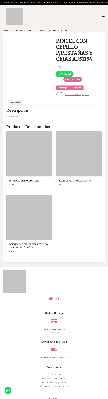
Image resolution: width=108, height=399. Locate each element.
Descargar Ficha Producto (69, 88)
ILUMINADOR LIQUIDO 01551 (24, 180)
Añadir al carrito (72, 79)
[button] (65, 74)
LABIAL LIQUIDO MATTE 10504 (75, 180)
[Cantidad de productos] (59, 79)
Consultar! (66, 74)
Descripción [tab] (14, 102)
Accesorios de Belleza (73, 95)
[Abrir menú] (104, 16)
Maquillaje (85, 95)
